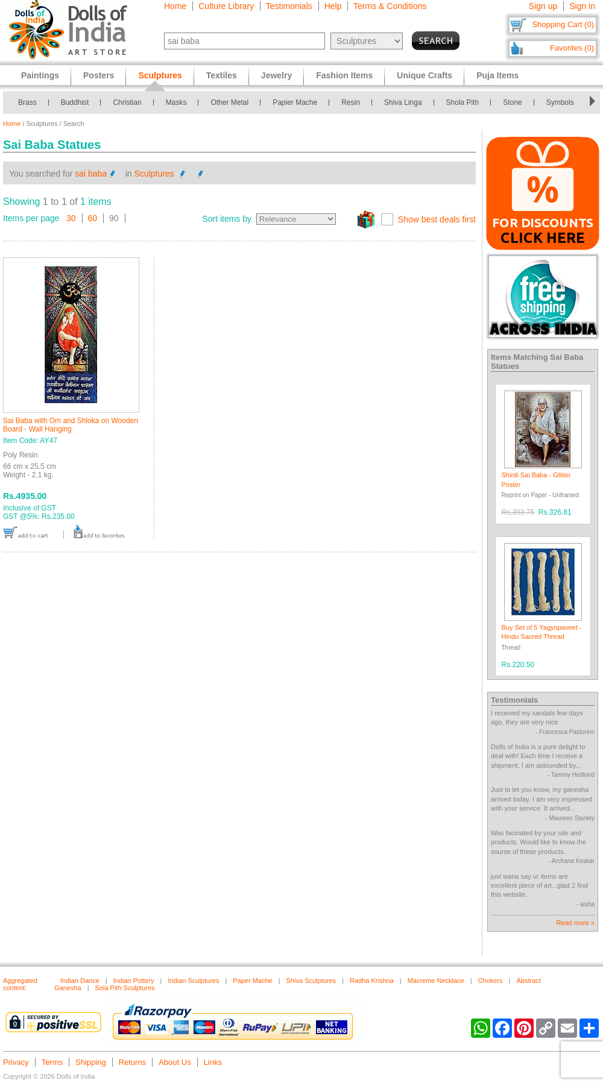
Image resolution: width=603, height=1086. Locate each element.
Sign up (543, 6)
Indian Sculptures (193, 980)
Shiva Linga (403, 102)
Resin (350, 102)
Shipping (90, 1062)
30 (71, 218)
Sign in (582, 6)
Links (213, 1062)
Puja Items (497, 75)
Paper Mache (252, 980)
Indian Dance (79, 980)
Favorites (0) (572, 47)
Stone (512, 102)
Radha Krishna (372, 980)
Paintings (40, 75)
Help (333, 6)
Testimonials (289, 6)
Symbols (560, 102)
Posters (98, 75)
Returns (133, 1062)
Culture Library (226, 6)
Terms (52, 1062)
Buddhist (75, 102)
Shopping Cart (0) (563, 24)
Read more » (575, 922)
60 (93, 218)
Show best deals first (437, 219)
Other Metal (229, 102)
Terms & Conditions (389, 6)
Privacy (16, 1062)
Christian (127, 102)
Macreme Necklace (436, 980)
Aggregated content (20, 984)
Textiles (221, 75)
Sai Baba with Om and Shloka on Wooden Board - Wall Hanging (70, 424)
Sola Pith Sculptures (125, 987)
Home (175, 6)
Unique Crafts (424, 75)
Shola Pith (462, 102)
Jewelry (276, 75)
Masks (176, 102)
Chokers (490, 980)
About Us (175, 1062)
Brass (27, 102)
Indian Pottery (133, 980)
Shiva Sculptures (311, 980)
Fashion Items (344, 75)
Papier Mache (295, 102)
